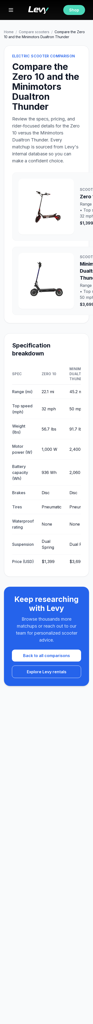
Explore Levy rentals (46, 671)
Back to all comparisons (46, 655)
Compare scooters (34, 32)
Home (9, 32)
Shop (74, 9)
